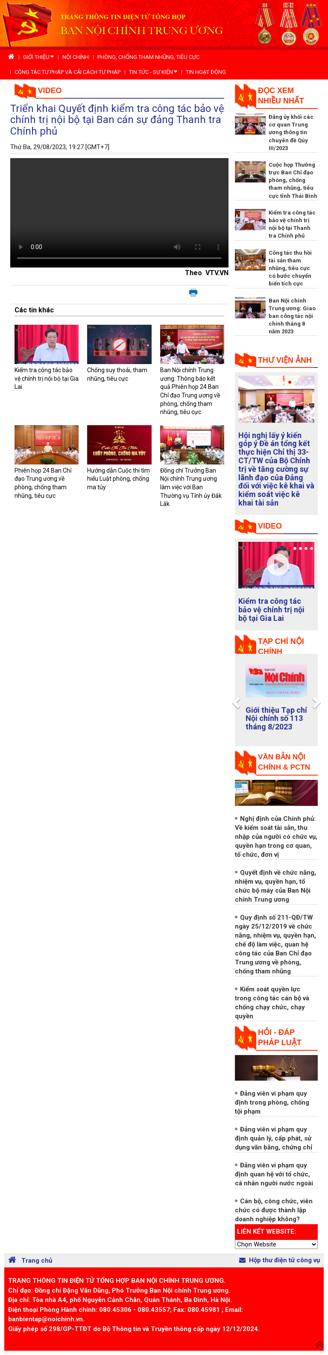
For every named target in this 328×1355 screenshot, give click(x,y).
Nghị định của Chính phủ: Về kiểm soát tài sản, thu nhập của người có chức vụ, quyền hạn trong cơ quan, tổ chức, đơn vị (276, 836)
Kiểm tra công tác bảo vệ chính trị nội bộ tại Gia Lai (47, 378)
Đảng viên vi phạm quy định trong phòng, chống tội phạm (272, 1102)
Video (50, 90)
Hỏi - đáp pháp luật (280, 1037)
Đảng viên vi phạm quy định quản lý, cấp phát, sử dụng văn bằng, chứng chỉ (273, 1138)
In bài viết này (193, 293)
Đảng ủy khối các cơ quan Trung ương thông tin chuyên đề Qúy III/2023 (291, 132)
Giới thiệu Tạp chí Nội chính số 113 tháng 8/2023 (276, 718)
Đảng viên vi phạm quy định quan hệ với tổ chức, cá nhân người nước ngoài (274, 1174)
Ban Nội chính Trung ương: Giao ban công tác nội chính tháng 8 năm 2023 (292, 316)
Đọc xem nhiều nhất (281, 95)
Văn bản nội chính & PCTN (284, 762)
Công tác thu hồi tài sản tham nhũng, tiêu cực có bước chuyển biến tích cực (290, 268)
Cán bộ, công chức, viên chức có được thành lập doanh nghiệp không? (274, 1210)
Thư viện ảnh (285, 360)
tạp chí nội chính (281, 646)
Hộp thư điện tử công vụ (279, 1260)
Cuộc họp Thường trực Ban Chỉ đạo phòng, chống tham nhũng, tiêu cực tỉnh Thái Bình (293, 180)
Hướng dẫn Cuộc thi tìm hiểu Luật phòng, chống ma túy (118, 479)
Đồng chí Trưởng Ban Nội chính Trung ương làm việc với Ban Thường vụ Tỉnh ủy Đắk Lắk (191, 487)
